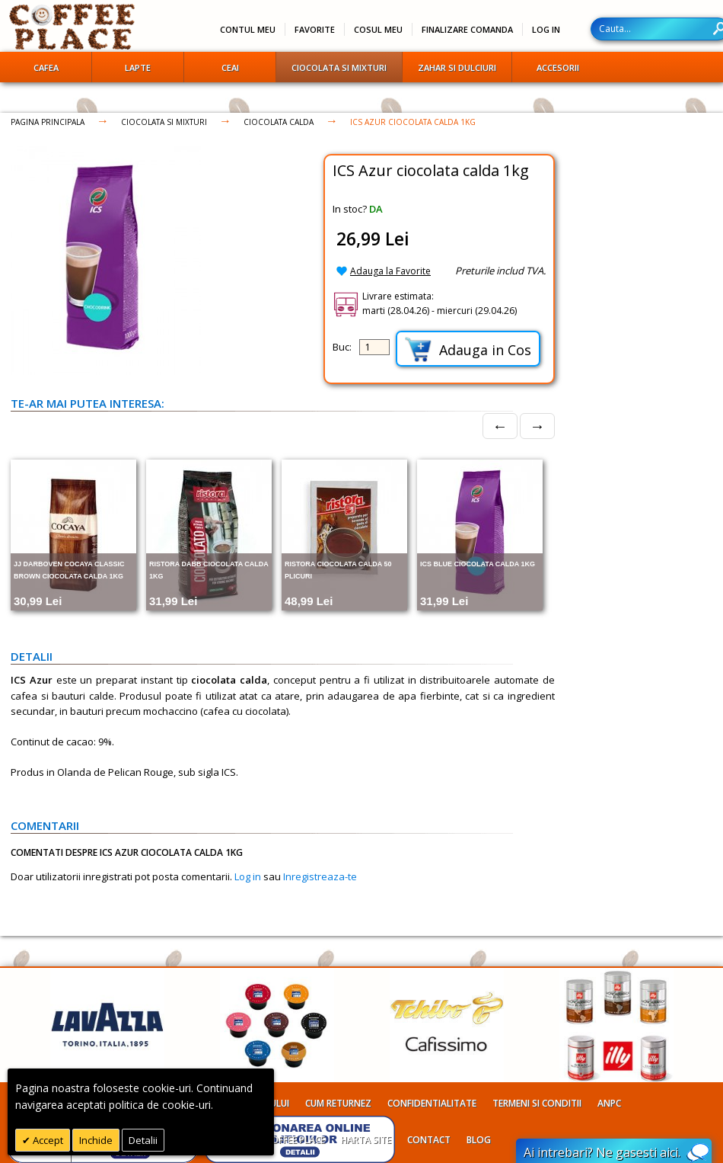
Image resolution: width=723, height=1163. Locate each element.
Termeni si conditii (536, 1103)
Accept (46, 1140)
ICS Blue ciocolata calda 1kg (477, 564)
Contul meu (248, 29)
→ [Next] (537, 425)
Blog (479, 1139)
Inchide (96, 1140)
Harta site (366, 1139)
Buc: (342, 347)
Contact (429, 1139)
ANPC (609, 1103)
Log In (546, 29)
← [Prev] (500, 425)
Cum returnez (338, 1103)
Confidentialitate (431, 1103)
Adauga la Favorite (390, 270)
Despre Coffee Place (278, 1139)
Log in (247, 876)
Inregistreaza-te (320, 876)
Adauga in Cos (468, 349)
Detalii (143, 1140)
